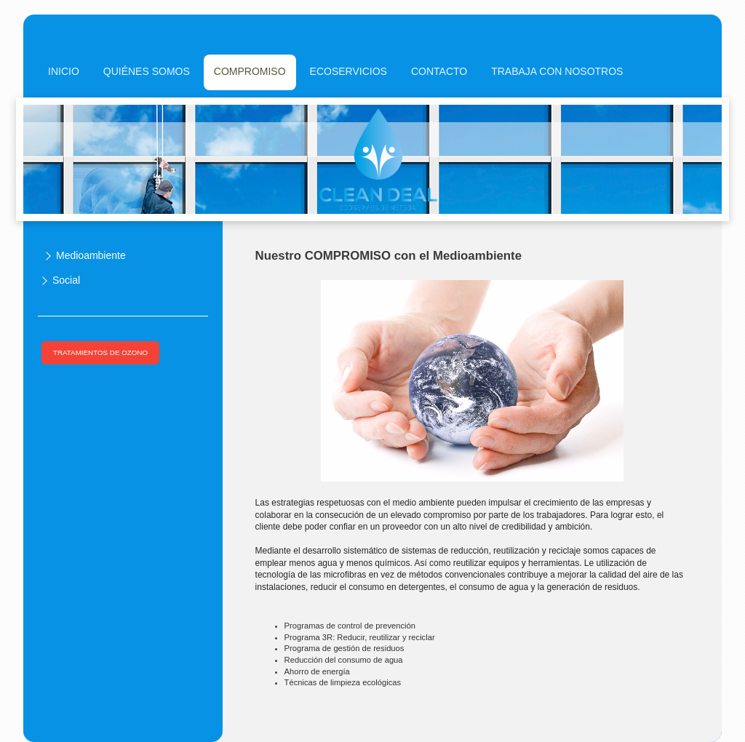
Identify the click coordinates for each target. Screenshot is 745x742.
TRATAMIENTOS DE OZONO (100, 352)
